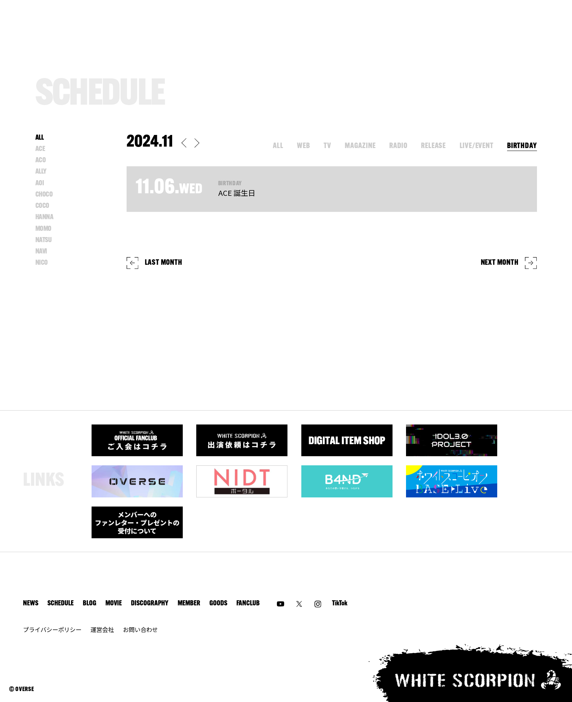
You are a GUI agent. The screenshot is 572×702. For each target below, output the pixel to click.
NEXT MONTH (509, 263)
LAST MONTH (154, 263)
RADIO (398, 146)
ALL (278, 146)
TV (327, 146)
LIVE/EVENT (477, 146)
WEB (303, 146)
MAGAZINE (360, 146)
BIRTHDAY (522, 146)
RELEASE (433, 146)
